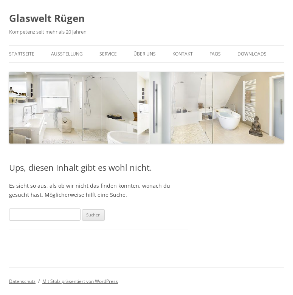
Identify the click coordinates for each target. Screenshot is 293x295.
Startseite (21, 54)
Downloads (252, 54)
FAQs (215, 54)
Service (108, 54)
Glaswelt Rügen (47, 18)
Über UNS (144, 54)
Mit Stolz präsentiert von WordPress (80, 281)
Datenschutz (22, 281)
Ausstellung (67, 54)
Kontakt (182, 54)
